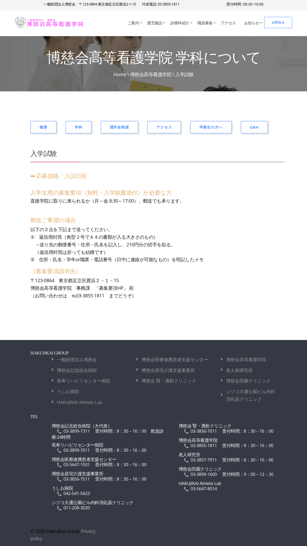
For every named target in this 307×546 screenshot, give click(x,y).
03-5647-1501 (76, 464)
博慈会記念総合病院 (77, 370)
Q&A (254, 127)
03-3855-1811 (203, 445)
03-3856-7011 (203, 431)
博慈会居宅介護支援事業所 (168, 370)
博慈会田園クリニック (248, 381)
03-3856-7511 (76, 479)
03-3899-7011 (76, 450)
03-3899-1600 (203, 474)
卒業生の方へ (211, 127)
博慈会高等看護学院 (150, 74)
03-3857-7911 (203, 460)
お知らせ (251, 22)
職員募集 (205, 22)
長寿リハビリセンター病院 (83, 381)
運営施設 (154, 22)
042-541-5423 (76, 493)
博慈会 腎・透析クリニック (168, 381)
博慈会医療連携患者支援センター (174, 359)
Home (119, 74)
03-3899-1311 (76, 431)
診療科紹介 (179, 22)
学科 (79, 127)
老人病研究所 (239, 370)
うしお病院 (68, 391)
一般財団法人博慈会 (77, 359)
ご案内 (133, 22)
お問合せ (278, 22)
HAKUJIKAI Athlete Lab (79, 402)
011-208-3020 (76, 508)
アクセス (228, 22)
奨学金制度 (119, 127)
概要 (43, 127)
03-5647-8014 (203, 489)
